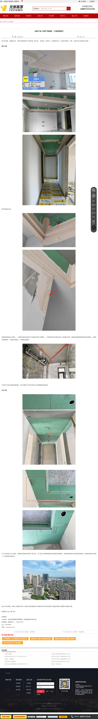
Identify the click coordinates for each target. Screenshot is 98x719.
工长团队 (28, 683)
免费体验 (94, 204)
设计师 (93, 208)
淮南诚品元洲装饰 (57, 703)
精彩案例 (28, 16)
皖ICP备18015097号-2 (42, 703)
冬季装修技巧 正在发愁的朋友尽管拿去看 (15, 638)
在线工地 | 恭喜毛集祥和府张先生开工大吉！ (61, 653)
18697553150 (87, 8)
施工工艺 (28, 686)
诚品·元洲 (74, 16)
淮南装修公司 (58, 708)
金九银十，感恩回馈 (9, 659)
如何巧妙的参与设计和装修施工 (12, 642)
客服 (94, 216)
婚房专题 (17, 16)
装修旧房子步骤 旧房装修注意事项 (41, 638)
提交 (41, 691)
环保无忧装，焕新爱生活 (10, 661)
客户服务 (51, 16)
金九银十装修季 (8, 653)
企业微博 (91, 1)
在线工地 (28, 689)
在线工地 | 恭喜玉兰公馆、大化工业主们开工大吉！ (16, 656)
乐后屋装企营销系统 (51, 706)
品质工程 (40, 16)
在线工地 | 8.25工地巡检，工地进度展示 (75, 631)
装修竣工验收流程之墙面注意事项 (64, 638)
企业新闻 (11, 21)
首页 (1, 21)
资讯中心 (62, 16)
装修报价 (86, 16)
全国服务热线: (87, 6)
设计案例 (18, 683)
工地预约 (28, 693)
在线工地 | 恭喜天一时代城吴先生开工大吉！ (61, 656)
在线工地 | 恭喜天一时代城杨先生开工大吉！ (61, 659)
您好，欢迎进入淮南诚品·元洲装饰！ (11, 1)
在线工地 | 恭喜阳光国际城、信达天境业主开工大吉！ (16, 664)
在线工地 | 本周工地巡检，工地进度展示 (26, 631)
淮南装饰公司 (52, 708)
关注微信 (83, 1)
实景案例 (18, 686)
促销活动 (94, 212)
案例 (94, 200)
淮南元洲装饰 (45, 708)
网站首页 (5, 16)
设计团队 (18, 689)
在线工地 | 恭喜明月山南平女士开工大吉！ (61, 661)
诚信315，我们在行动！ (57, 664)
